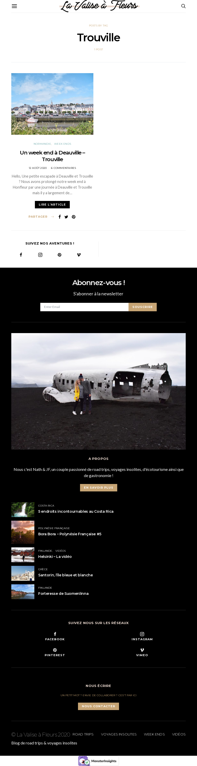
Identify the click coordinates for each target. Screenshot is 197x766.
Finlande (45, 550)
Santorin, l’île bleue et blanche (65, 575)
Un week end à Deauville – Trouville (52, 155)
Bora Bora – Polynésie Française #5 (69, 534)
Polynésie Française (54, 528)
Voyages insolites (119, 734)
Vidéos (60, 550)
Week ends (62, 144)
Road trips (83, 734)
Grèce (43, 569)
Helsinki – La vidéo (55, 556)
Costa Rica (46, 505)
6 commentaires (63, 168)
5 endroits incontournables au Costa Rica (76, 511)
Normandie (42, 144)
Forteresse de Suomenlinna (63, 593)
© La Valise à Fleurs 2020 (40, 734)
